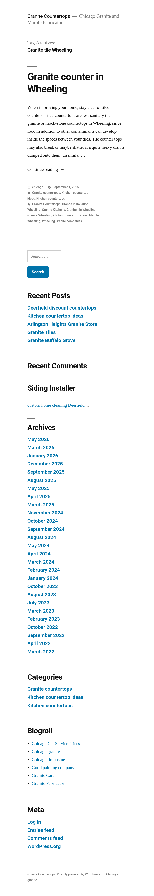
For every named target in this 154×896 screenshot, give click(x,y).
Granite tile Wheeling (81, 210)
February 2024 (43, 570)
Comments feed (45, 838)
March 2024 (40, 562)
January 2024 (42, 578)
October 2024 (42, 521)
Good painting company (53, 767)
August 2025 (41, 480)
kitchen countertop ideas (70, 215)
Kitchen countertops (50, 198)
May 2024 (38, 545)
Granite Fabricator (48, 783)
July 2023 (38, 603)
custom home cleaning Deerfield (56, 405)
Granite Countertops (48, 16)
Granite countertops (46, 193)
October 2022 (42, 627)
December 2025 (45, 464)
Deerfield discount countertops (61, 308)
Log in (34, 822)
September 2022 (46, 635)
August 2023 (41, 594)
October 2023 (42, 586)
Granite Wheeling (39, 215)
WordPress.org (44, 846)
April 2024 (39, 554)
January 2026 (42, 456)
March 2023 (40, 611)
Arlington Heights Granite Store (62, 324)
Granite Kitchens (53, 210)
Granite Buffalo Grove (51, 340)
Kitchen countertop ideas (55, 316)
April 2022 (39, 643)
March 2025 (40, 505)
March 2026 (40, 447)
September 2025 (46, 472)
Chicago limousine (48, 759)
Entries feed (40, 830)
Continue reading (46, 169)
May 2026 (38, 439)
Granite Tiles (41, 332)
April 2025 (39, 496)
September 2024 (46, 529)
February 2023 (43, 619)
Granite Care (43, 775)
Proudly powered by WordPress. (79, 874)
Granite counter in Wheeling (65, 83)
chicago (37, 187)
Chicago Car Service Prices (56, 743)
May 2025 (38, 488)
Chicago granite (46, 751)
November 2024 (45, 513)
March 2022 (40, 652)
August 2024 (41, 537)
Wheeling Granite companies (62, 221)
